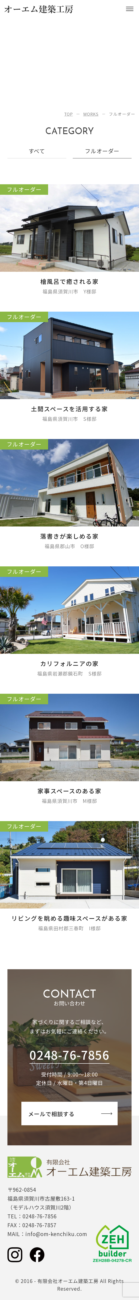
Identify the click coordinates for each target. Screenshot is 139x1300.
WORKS (91, 114)
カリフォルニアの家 (69, 663)
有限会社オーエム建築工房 (69, 1167)
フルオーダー (102, 151)
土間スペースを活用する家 (69, 408)
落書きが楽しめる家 (69, 536)
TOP (68, 114)
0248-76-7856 (69, 1054)
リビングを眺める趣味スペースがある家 (69, 918)
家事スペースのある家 (69, 790)
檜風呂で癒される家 (69, 281)
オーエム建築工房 (39, 9)
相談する (70, 1114)
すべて (37, 151)
